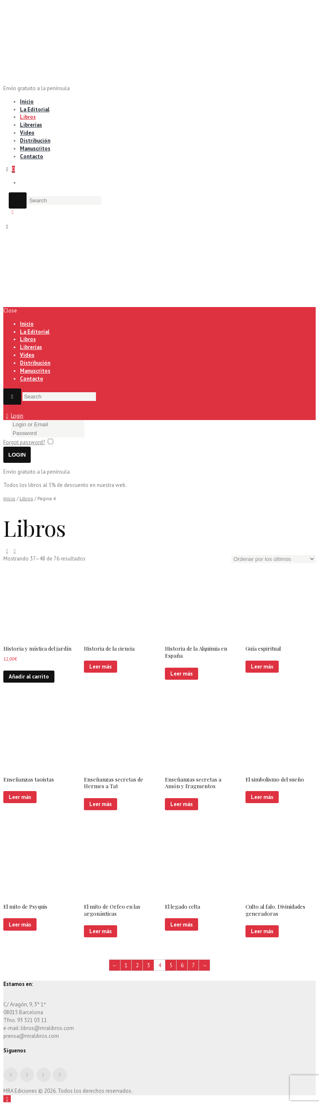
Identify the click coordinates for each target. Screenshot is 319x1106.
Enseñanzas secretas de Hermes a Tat (113, 783)
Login (17, 415)
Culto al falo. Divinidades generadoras (275, 910)
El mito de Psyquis (25, 906)
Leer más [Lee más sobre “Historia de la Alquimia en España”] (181, 673)
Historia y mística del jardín (37, 648)
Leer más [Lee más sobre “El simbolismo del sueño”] (262, 797)
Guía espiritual (263, 648)
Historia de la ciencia (109, 648)
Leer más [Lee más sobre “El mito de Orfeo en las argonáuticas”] (100, 931)
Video (27, 132)
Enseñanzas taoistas (28, 779)
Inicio (27, 101)
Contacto (31, 156)
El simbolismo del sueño (274, 779)
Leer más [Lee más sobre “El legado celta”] (181, 924)
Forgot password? (24, 442)
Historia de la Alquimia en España (196, 652)
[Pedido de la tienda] (273, 559)
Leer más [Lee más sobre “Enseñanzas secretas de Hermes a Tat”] (100, 804)
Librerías (31, 124)
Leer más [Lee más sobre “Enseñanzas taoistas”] (20, 797)
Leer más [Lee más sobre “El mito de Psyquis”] (20, 924)
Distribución (35, 140)
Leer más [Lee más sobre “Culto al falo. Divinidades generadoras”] (262, 931)
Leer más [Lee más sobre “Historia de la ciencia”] (100, 666)
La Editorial (34, 109)
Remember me (72, 442)
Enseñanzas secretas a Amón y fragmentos (193, 783)
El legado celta (182, 906)
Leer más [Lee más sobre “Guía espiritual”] (262, 666)
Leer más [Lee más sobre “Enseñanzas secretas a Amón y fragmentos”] (181, 804)
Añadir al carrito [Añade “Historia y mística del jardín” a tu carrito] (29, 676)
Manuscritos (35, 148)
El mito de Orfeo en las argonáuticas (112, 910)
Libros (28, 116)
